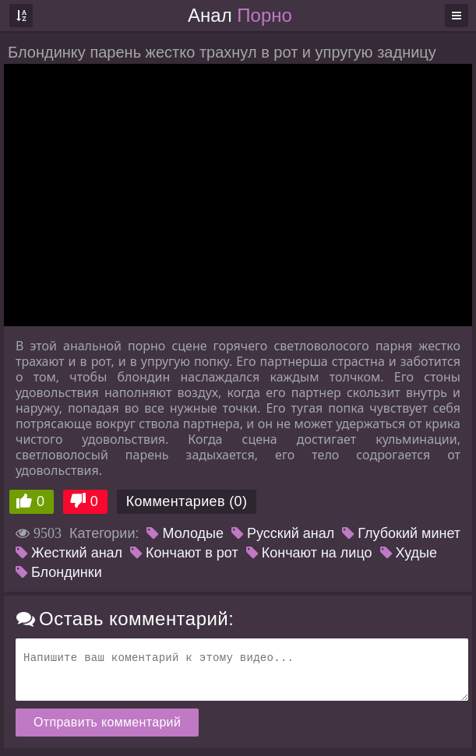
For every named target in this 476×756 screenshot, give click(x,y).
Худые (408, 553)
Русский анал (282, 533)
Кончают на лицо (309, 553)
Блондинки (59, 572)
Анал (240, 15)
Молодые (185, 533)
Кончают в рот (184, 553)
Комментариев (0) (187, 501)
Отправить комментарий (107, 722)
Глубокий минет (401, 533)
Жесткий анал (69, 553)
